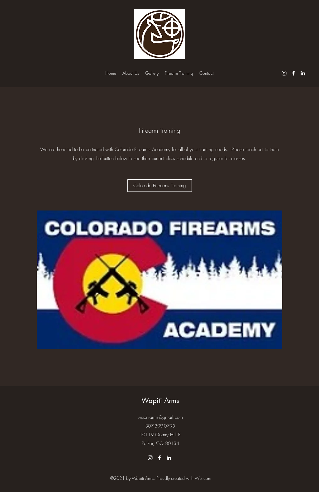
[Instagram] (284, 73)
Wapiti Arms (160, 400)
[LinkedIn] (303, 73)
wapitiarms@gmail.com (160, 417)
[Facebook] (293, 73)
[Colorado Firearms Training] (159, 185)
